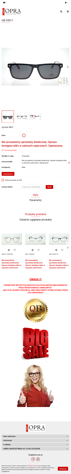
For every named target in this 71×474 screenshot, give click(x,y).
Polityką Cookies (32, 466)
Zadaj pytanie (8, 174)
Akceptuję (62, 469)
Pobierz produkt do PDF (12, 180)
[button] (35, 436)
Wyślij (49, 187)
